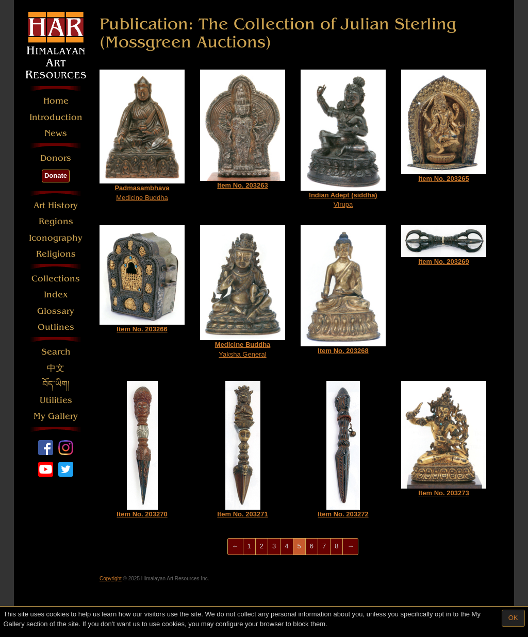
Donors (55, 158)
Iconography (55, 238)
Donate (55, 175)
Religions (56, 254)
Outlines (56, 327)
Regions (56, 221)
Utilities (56, 400)
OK (513, 618)
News (55, 133)
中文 (55, 368)
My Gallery (56, 416)
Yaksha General (242, 291)
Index (56, 294)
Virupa (343, 139)
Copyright (111, 578)
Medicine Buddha (142, 135)
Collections (55, 278)
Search (56, 352)
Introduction (55, 117)
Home (56, 101)
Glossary (55, 311)
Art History (56, 205)
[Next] (350, 546)
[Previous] (235, 546)
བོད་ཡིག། (56, 384)
